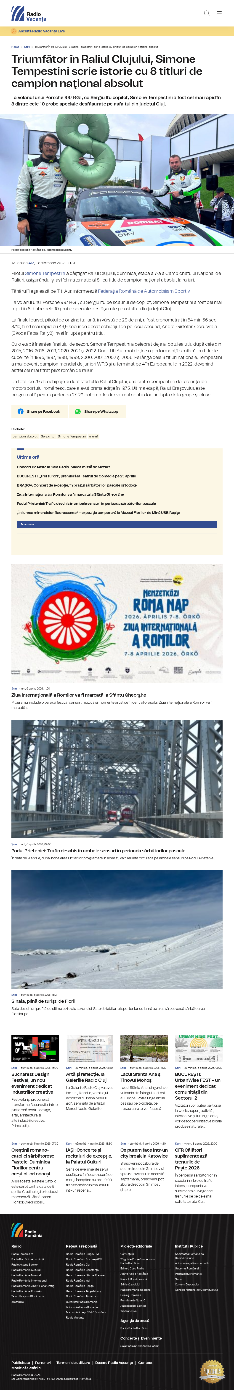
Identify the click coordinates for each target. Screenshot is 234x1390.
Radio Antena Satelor (24, 1264)
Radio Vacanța (75, 1317)
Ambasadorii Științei (133, 1305)
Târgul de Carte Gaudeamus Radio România (137, 1261)
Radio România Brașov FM (82, 1254)
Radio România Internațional (29, 1280)
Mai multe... (28, 524)
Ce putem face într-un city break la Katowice (144, 1164)
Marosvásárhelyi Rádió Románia (86, 1312)
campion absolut (25, 436)
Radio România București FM (84, 1259)
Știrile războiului (130, 1284)
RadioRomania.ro (22, 1254)
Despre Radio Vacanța (114, 1363)
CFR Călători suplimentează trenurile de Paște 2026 (199, 1170)
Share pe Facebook (43, 411)
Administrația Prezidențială (192, 1263)
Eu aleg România (130, 1295)
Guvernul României (187, 1268)
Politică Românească (133, 1279)
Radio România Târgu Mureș (83, 1291)
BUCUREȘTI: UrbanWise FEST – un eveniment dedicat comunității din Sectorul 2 (199, 1082)
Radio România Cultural (25, 1270)
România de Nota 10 (132, 1300)
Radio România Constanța (82, 1270)
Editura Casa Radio (132, 1268)
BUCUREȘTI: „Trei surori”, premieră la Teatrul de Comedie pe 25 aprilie (117, 476)
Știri (27, 46)
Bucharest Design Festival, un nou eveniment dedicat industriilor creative (35, 1082)
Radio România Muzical (26, 1275)
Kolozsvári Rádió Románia (82, 1307)
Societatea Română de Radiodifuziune (189, 1256)
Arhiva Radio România (134, 1273)
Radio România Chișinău (26, 1291)
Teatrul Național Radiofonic (28, 1296)
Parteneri (43, 1363)
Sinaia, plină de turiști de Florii (117, 943)
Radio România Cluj (78, 1264)
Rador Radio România (134, 1328)
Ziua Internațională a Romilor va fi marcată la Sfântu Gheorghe (117, 494)
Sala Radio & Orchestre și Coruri (140, 1346)
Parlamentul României (188, 1273)
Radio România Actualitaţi (27, 1259)
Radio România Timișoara (82, 1296)
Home (15, 46)
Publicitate (20, 1363)
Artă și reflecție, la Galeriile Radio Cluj (90, 1073)
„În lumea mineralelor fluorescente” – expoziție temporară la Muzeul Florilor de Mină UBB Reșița (117, 512)
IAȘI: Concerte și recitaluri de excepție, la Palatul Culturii (90, 1164)
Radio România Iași (78, 1280)
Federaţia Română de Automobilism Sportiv (143, 291)
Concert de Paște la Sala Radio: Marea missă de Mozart (117, 467)
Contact (145, 1363)
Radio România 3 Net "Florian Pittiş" (33, 1286)
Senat (179, 1279)
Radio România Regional (135, 1289)
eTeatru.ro (17, 1301)
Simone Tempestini (45, 273)
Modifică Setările (26, 1368)
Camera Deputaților (187, 1284)
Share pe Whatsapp (101, 411)
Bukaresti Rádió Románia (82, 1301)
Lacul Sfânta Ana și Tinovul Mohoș (144, 1073)
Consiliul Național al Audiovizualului (196, 1289)
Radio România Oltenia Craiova (85, 1275)
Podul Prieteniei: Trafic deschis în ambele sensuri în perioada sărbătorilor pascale (117, 503)
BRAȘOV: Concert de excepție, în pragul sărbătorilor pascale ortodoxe (117, 485)
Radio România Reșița (80, 1286)
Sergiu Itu (47, 436)
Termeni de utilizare (73, 1363)
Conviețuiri (127, 1254)
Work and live (128, 1311)
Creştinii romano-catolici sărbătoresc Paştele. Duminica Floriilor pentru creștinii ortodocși (35, 1170)
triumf (93, 436)
